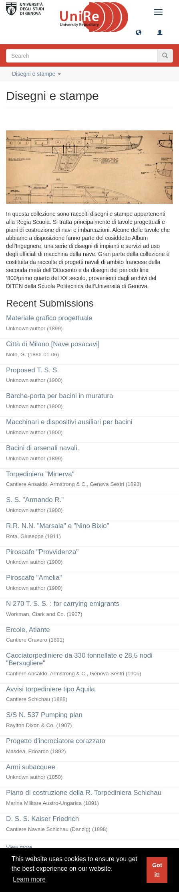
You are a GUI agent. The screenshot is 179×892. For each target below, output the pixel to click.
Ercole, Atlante (28, 630)
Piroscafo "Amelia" (34, 577)
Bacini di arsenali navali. (42, 448)
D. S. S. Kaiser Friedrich (42, 819)
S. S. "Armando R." (35, 500)
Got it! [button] (157, 870)
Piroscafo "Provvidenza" (42, 552)
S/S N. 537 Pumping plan (44, 715)
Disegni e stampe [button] (36, 74)
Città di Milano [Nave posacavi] (52, 344)
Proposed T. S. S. (32, 370)
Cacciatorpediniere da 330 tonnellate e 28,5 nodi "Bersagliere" (79, 659)
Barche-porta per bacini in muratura (59, 396)
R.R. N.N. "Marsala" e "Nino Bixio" (57, 526)
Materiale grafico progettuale (49, 318)
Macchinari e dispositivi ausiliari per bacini (69, 422)
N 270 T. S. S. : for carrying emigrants (62, 604)
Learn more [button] (29, 879)
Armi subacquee (30, 767)
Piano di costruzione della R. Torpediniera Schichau (83, 793)
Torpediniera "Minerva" (40, 474)
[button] (138, 32)
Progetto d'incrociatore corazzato (55, 741)
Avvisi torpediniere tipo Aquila (50, 689)
